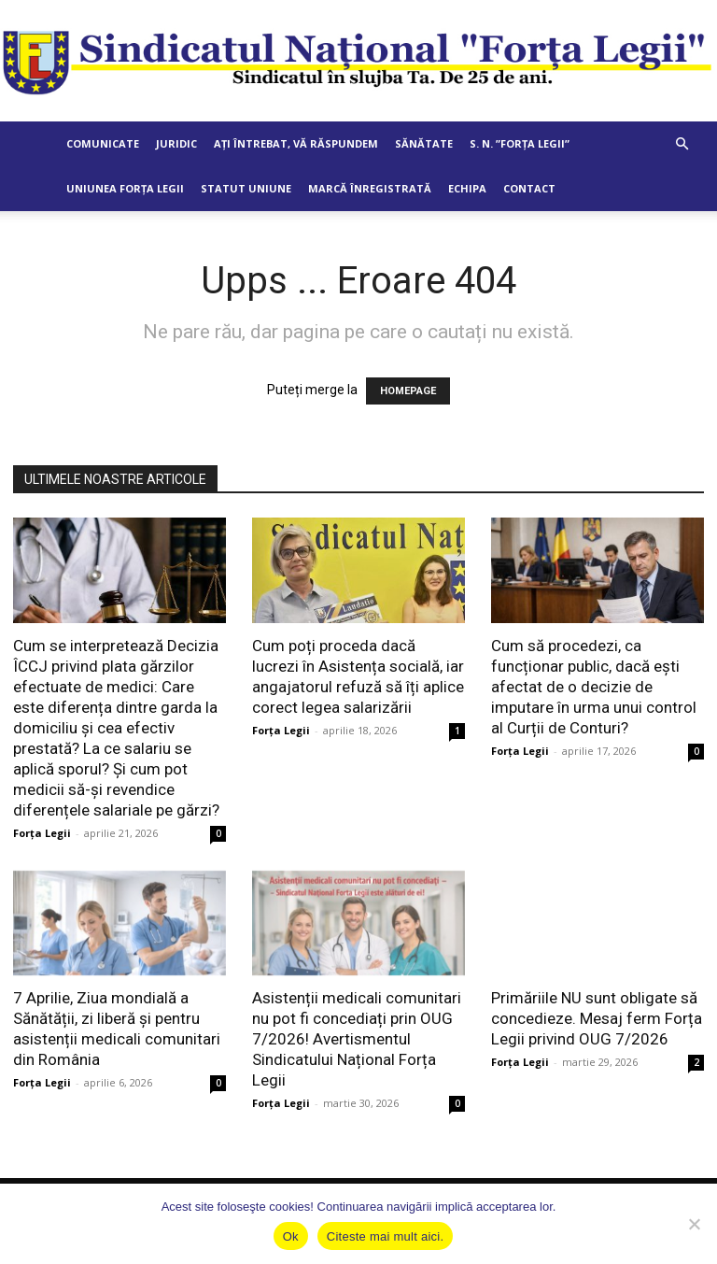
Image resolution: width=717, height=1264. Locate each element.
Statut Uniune (246, 188)
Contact (529, 188)
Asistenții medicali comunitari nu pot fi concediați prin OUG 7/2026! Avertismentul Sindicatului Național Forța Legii (356, 1038)
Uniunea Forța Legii (125, 188)
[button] (681, 144)
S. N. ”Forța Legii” (519, 143)
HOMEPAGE (408, 391)
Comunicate (102, 143)
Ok (291, 1236)
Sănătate (424, 143)
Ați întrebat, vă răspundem (296, 143)
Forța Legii (42, 833)
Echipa (467, 188)
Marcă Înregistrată (369, 188)
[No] (693, 1223)
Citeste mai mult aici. (385, 1236)
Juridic (176, 143)
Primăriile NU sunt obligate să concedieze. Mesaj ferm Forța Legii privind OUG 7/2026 (596, 1018)
